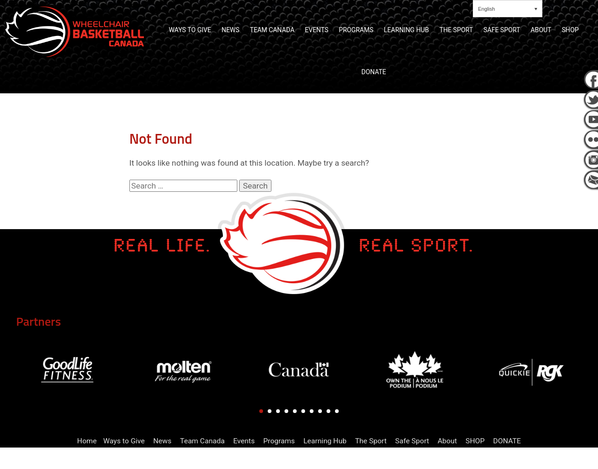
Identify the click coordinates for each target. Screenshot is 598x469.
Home (87, 441)
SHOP (474, 441)
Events (244, 441)
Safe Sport (412, 441)
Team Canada (202, 441)
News (162, 441)
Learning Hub (324, 441)
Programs (279, 441)
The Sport (371, 441)
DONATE (507, 441)
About (447, 441)
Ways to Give (124, 441)
